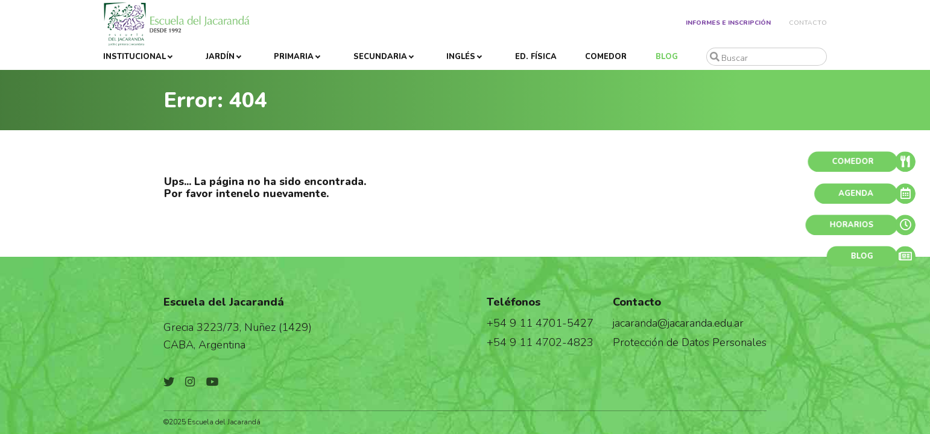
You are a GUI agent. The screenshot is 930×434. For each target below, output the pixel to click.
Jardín (220, 56)
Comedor (606, 56)
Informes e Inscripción (728, 22)
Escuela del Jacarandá (223, 301)
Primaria (294, 56)
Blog (667, 56)
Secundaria (380, 56)
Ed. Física (536, 56)
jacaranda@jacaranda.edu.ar (678, 322)
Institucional (134, 56)
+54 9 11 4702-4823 (540, 342)
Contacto (808, 22)
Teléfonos (513, 301)
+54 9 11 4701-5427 (540, 322)
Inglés (460, 56)
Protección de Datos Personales (690, 342)
